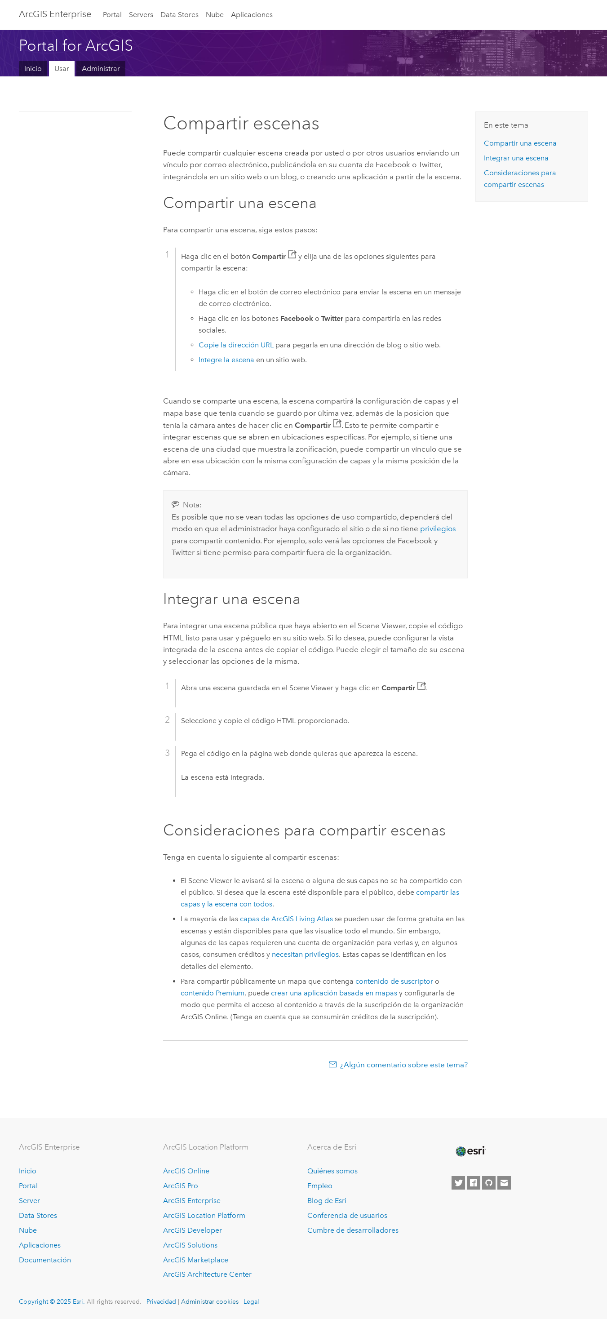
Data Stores (179, 14)
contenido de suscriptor (394, 981)
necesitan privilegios (305, 954)
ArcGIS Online (186, 1171)
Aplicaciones (252, 14)
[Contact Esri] (504, 1183)
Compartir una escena (520, 143)
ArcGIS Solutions (190, 1245)
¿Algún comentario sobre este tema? (404, 1064)
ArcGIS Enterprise (55, 14)
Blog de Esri (326, 1200)
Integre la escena (226, 359)
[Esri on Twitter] (458, 1183)
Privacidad (161, 1301)
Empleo (319, 1185)
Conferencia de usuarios (347, 1215)
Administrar (101, 68)
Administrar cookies (210, 1301)
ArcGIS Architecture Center (207, 1274)
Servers (141, 14)
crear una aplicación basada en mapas (334, 993)
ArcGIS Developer (192, 1230)
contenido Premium (212, 993)
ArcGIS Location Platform (204, 1215)
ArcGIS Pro (180, 1185)
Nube (215, 14)
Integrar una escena (516, 158)
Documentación (45, 1260)
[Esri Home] (470, 1151)
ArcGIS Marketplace (195, 1260)
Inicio (33, 68)
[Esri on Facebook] (473, 1183)
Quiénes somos (332, 1171)
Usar (61, 68)
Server (29, 1200)
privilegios (438, 528)
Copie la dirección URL (236, 345)
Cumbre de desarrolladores (353, 1230)
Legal (251, 1301)
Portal (112, 14)
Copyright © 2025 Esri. (52, 1301)
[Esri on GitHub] (489, 1183)
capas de (286, 919)
